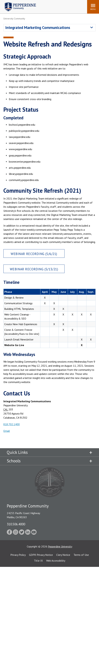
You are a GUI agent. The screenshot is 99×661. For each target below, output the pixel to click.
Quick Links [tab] (17, 452)
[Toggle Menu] (93, 7)
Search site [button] (38, 5)
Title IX (38, 560)
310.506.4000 (16, 524)
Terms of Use (81, 554)
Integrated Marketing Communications (37, 27)
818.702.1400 (11, 424)
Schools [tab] (14, 461)
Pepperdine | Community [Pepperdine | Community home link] (18, 3)
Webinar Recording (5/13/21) (34, 269)
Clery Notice (63, 554)
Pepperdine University (60, 546)
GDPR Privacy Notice (41, 554)
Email (6, 431)
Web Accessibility (55, 560)
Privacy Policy (18, 554)
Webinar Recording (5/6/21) (34, 254)
